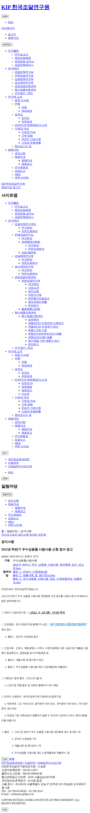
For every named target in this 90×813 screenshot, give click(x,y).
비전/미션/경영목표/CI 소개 (31, 125)
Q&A (18, 174)
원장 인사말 (22, 100)
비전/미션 (27, 383)
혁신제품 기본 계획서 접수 (44, 340)
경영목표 (26, 386)
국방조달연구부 (30, 280)
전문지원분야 (29, 231)
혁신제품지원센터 (25, 89)
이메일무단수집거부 (20, 466)
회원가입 (13, 38)
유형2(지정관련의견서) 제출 (45, 333)
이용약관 (13, 462)
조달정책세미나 (24, 65)
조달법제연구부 (24, 79)
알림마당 (13, 418)
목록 (11, 759)
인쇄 (5, 759)
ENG (11, 22)
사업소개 (33, 287)
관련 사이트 (22, 177)
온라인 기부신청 (31, 139)
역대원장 (26, 111)
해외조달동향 (23, 58)
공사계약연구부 (24, 82)
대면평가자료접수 (39, 298)
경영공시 (26, 390)
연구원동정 (21, 167)
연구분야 (13, 220)
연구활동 (13, 203)
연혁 (17, 103)
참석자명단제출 (37, 302)
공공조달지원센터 (25, 86)
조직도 (19, 114)
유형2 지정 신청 (37, 330)
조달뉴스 (20, 171)
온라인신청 (35, 294)
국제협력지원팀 (30, 241)
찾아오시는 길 (23, 146)
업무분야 (33, 319)
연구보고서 (21, 54)
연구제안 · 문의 (24, 93)
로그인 (12, 34)
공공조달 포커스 (24, 61)
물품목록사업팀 (30, 309)
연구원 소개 (15, 351)
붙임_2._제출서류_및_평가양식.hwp (34, 575)
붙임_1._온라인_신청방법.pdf (30, 571)
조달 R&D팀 (28, 252)
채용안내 (20, 156)
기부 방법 (27, 135)
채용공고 (26, 164)
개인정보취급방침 (18, 459)
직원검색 (26, 121)
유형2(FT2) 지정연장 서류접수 (46, 323)
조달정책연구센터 (25, 224)
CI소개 (25, 393)
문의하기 (33, 305)
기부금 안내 (22, 128)
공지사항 (20, 153)
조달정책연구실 (24, 72)
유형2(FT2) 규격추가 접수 (43, 326)
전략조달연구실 (24, 75)
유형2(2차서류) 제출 (40, 337)
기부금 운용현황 (31, 142)
